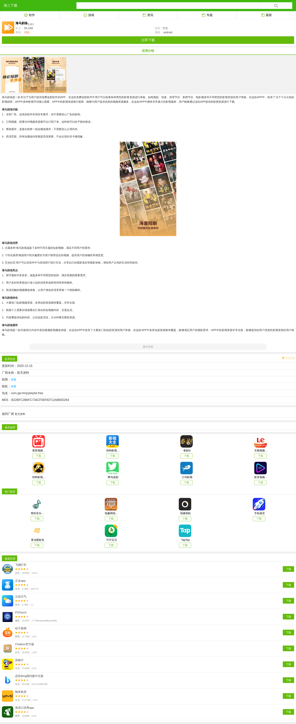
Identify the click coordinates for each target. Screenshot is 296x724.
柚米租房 (20, 691)
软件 (29, 15)
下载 (288, 569)
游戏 (88, 15)
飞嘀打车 (20, 564)
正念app (20, 580)
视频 (26, 32)
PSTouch (20, 612)
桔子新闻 (20, 628)
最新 (266, 15)
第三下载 (10, 5)
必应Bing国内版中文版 (29, 675)
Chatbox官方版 (24, 644)
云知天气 (20, 596)
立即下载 (148, 40)
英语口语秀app (24, 707)
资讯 (148, 15)
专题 (207, 15)
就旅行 (19, 660)
